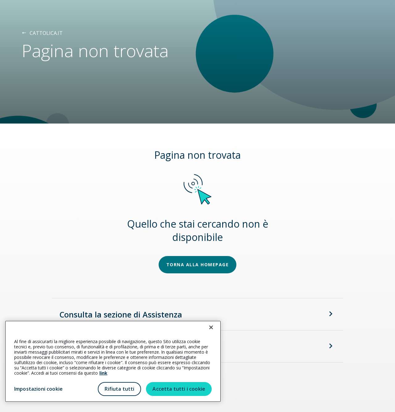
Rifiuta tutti (119, 388)
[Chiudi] (211, 327)
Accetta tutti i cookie (178, 388)
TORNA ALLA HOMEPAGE (197, 264)
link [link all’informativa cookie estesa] (103, 373)
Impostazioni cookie (38, 388)
